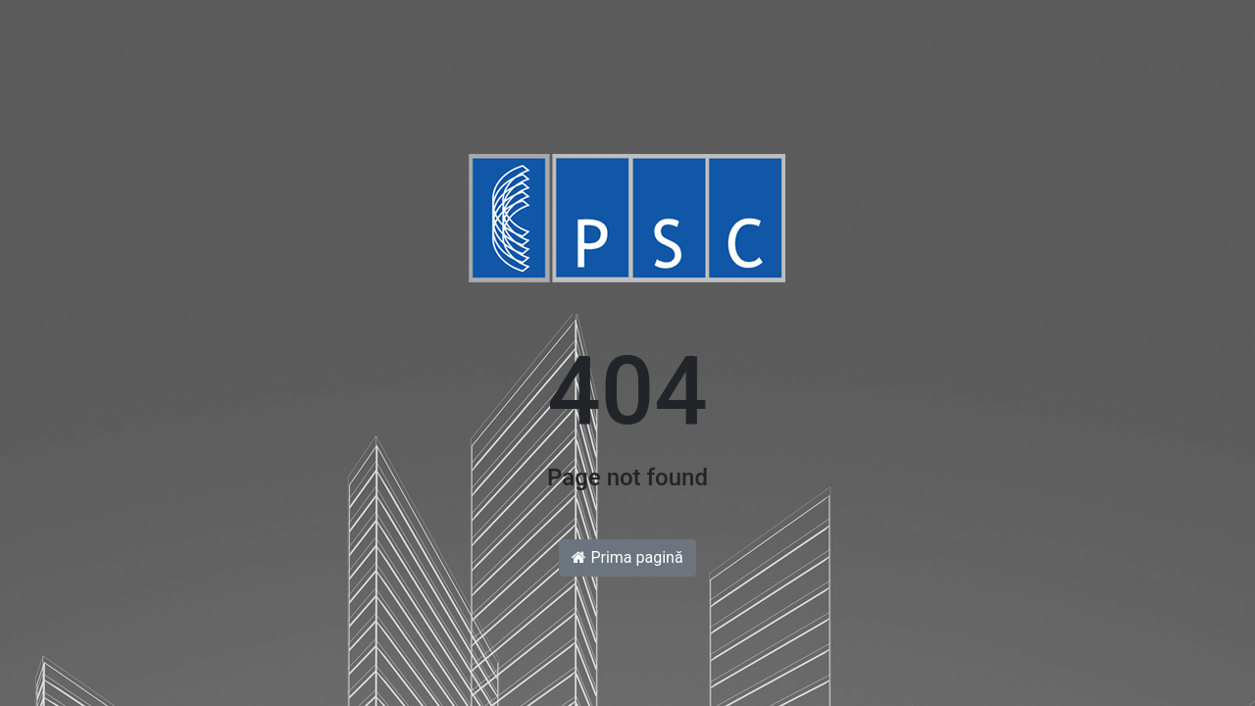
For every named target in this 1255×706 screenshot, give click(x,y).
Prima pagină (627, 557)
